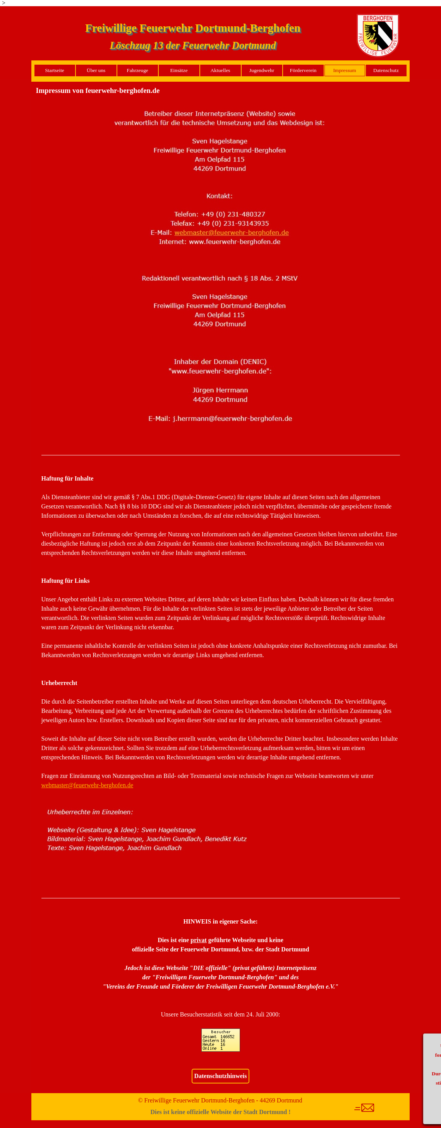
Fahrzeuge (137, 70)
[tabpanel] (220, 632)
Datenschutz (386, 70)
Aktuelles (220, 70)
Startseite (54, 70)
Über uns (96, 70)
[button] (220, 105)
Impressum (344, 70)
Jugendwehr (261, 70)
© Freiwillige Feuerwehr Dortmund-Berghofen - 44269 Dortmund (220, 1100)
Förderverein (303, 70)
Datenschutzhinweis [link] (220, 1076)
